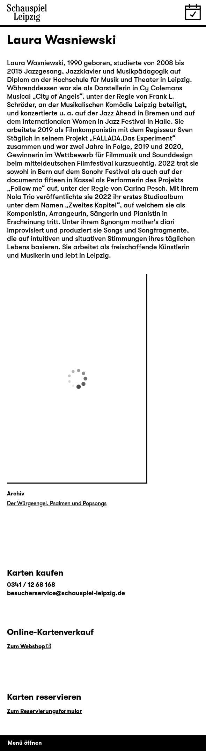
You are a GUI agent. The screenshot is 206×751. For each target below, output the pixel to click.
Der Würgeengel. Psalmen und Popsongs (56, 503)
